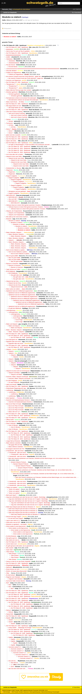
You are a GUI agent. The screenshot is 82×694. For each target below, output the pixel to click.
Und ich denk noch (11, 544)
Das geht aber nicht (16, 275)
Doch (12, 666)
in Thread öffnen (77, 12)
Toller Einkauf (10, 551)
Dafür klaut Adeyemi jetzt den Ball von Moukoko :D (20, 507)
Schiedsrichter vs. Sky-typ (13, 168)
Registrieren (78, 9)
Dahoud (8, 610)
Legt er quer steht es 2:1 (13, 520)
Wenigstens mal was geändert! (17, 191)
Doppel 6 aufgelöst (11, 176)
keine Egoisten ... (11, 398)
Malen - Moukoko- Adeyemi (14, 330)
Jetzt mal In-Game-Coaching (14, 111)
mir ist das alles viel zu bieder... (15, 154)
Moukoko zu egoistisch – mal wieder (16, 524)
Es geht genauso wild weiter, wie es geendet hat (19, 546)
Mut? (7, 583)
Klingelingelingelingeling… (13, 565)
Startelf (8, 618)
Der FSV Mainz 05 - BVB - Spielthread (15, 45)
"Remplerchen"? (10, 84)
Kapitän (11, 637)
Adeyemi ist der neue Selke (14, 156)
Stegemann (9, 170)
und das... (11, 125)
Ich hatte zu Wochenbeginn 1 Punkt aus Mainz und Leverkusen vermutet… (30, 144)
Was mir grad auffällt (12, 256)
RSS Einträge (6, 692)
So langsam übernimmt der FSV (15, 448)
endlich (8, 57)
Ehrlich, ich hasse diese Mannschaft (16, 571)
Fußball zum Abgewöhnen (13, 72)
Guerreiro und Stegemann (13, 80)
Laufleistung (9, 390)
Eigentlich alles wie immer (13, 341)
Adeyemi (8, 349)
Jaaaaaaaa (9, 59)
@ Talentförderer (35, 20)
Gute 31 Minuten (11, 423)
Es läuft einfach (10, 575)
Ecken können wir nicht (12, 569)
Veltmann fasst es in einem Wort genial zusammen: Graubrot (23, 205)
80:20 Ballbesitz (10, 271)
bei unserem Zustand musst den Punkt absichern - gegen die (23, 76)
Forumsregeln (56, 692)
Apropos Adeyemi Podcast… (19, 462)
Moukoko (8, 219)
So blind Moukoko (11, 536)
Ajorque (8, 119)
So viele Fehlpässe (11, 380)
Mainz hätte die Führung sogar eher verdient (18, 90)
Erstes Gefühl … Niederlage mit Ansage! (20, 627)
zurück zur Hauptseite (10, 12)
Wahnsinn (9, 567)
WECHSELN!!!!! (10, 195)
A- (2, 3)
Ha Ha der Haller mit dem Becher (15, 581)
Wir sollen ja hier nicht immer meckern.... (17, 216)
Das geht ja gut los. (11, 538)
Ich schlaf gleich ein (11, 339)
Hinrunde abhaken (11, 70)
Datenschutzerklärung (46, 692)
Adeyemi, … (12, 240)
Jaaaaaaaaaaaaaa (14, 62)
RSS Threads (14, 692)
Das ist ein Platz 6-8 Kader (13, 404)
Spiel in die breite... (11, 140)
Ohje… (8, 573)
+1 (11, 664)
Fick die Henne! (10, 64)
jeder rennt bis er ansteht (13, 135)
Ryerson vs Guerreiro (12, 263)
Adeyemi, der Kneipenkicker (14, 211)
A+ (5, 3)
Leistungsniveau (10, 310)
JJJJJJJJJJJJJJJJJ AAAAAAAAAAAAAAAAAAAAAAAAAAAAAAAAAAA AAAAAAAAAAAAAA (32, 68)
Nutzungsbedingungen (35, 692)
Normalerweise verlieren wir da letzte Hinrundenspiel (21, 98)
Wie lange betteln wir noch (13, 105)
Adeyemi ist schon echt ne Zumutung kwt (17, 371)
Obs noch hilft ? (13, 199)
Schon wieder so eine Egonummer (16, 526)
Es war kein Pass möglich (16, 518)
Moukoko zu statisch (14, 220)
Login (74, 9)
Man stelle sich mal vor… (13, 540)
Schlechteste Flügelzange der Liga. (16, 388)
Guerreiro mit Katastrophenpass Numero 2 (18, 400)
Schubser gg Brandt (11, 92)
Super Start (9, 549)
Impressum (26, 692)
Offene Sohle (10, 419)
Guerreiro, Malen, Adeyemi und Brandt (17, 376)
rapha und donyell (11, 384)
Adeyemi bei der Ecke (12, 281)
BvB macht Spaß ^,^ (12, 495)
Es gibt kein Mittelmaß (15, 308)
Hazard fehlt (9, 614)
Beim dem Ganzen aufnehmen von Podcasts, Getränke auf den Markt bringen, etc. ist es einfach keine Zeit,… (40, 458)
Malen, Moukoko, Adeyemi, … (14, 232)
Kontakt (21, 692)
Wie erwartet (9, 548)
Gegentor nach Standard (13, 577)
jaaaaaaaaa (9, 49)
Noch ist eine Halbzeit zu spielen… (16, 250)
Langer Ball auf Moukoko (13, 441)
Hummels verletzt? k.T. (15, 647)
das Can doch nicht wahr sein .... (18, 668)
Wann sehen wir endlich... (13, 289)
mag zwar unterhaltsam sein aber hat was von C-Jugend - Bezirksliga (25, 497)
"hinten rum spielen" (12, 487)
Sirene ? (8, 129)
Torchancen (9, 123)
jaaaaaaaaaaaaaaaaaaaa (13, 55)
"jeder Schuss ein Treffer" (13, 269)
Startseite (5, 9)
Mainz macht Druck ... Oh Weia (15, 102)
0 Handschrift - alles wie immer (15, 450)
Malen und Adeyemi (11, 324)
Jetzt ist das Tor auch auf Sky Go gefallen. (18, 51)
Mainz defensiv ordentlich (13, 443)
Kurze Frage (16, 318)
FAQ (10, 9)
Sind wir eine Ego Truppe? (13, 516)
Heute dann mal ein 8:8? (13, 522)
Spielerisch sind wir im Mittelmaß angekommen (19, 291)
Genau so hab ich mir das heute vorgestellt (18, 561)
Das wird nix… (13, 660)
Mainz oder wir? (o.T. (14, 411)
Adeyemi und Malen (14, 372)
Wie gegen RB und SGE (15, 444)
